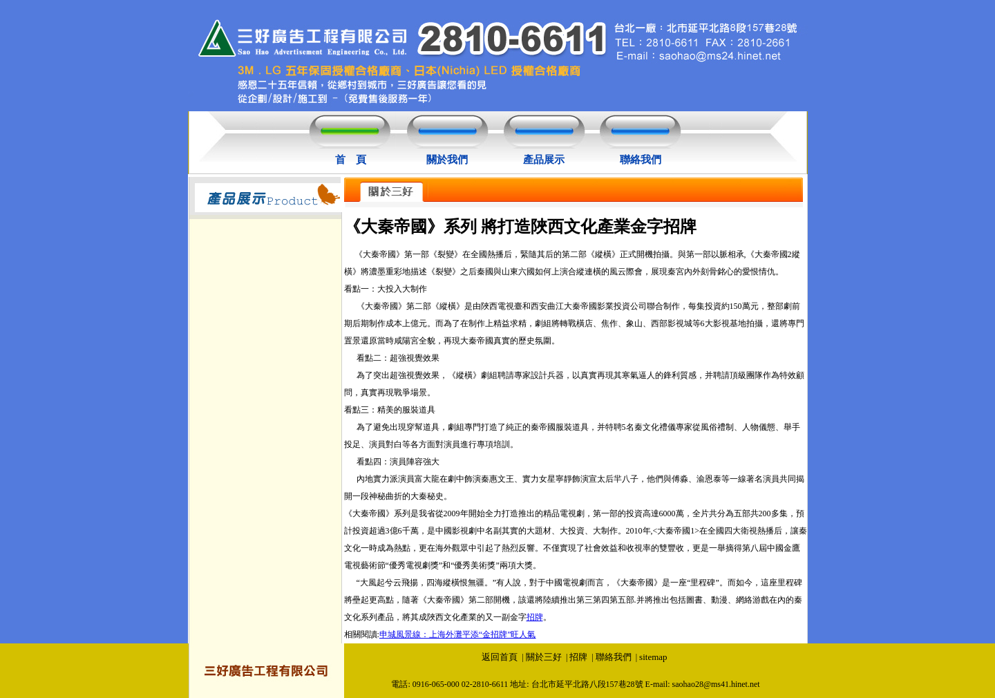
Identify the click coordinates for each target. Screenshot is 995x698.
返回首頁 (500, 657)
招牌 (535, 617)
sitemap (653, 657)
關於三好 (544, 657)
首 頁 (350, 159)
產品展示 (544, 159)
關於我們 (447, 159)
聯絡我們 (640, 159)
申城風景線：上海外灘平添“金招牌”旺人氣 (457, 634)
